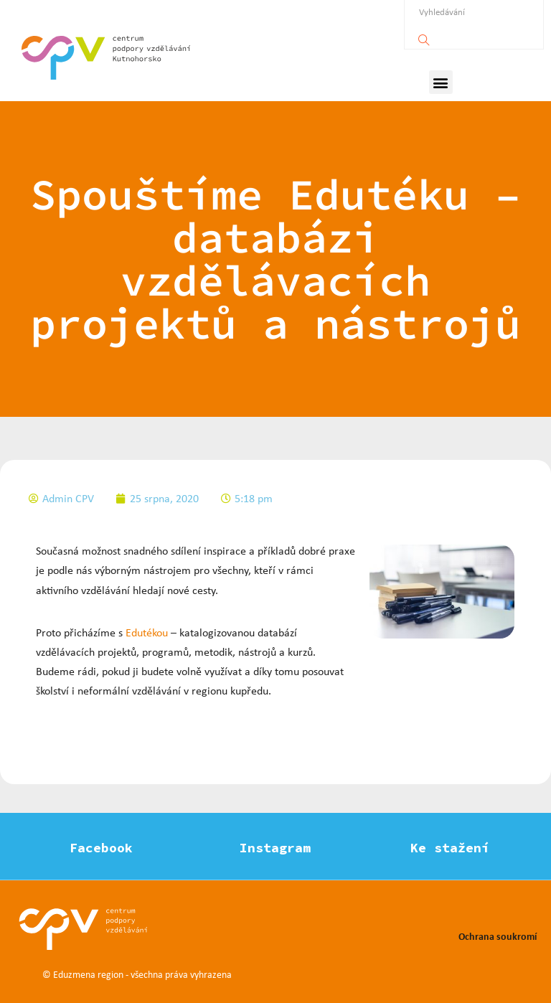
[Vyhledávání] (424, 36)
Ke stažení (449, 847)
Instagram (275, 847)
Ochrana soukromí (497, 936)
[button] (441, 82)
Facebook (101, 847)
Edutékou (147, 632)
